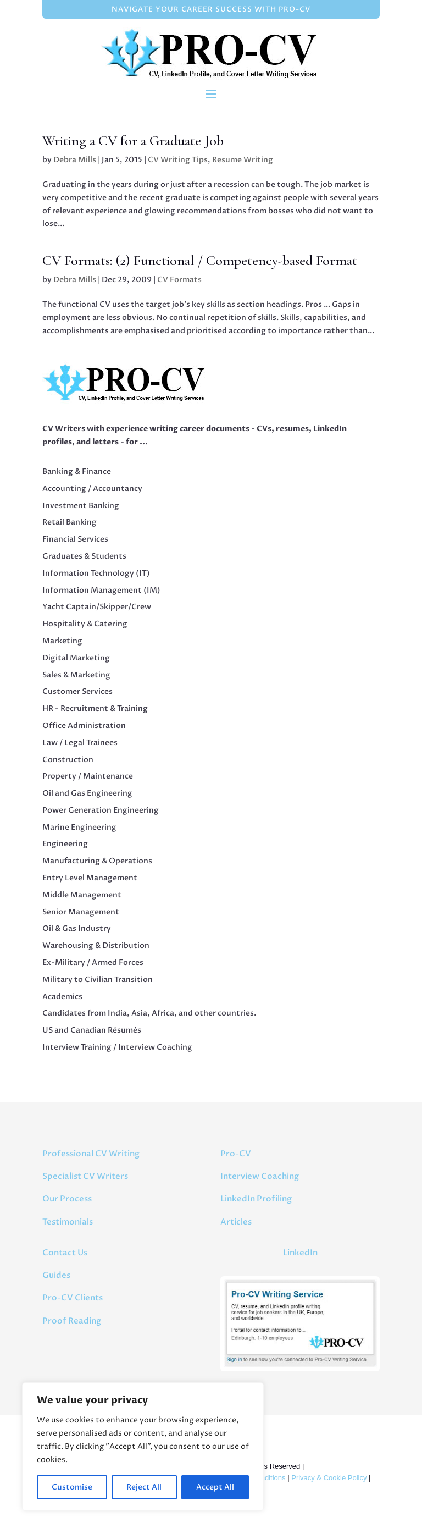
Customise (72, 1487)
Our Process (67, 1198)
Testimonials (67, 1221)
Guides (56, 1275)
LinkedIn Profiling (256, 1198)
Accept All (215, 1487)
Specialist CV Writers (85, 1176)
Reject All (144, 1487)
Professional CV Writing (91, 1153)
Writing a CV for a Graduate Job (133, 140)
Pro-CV (235, 1153)
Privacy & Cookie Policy (329, 1478)
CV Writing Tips (178, 160)
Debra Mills (74, 160)
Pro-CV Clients (72, 1297)
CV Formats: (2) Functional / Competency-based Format (199, 260)
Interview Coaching (259, 1176)
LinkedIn (300, 1252)
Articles (236, 1221)
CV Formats (179, 279)
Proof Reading (71, 1320)
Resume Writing (242, 160)
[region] (143, 1446)
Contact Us (64, 1252)
